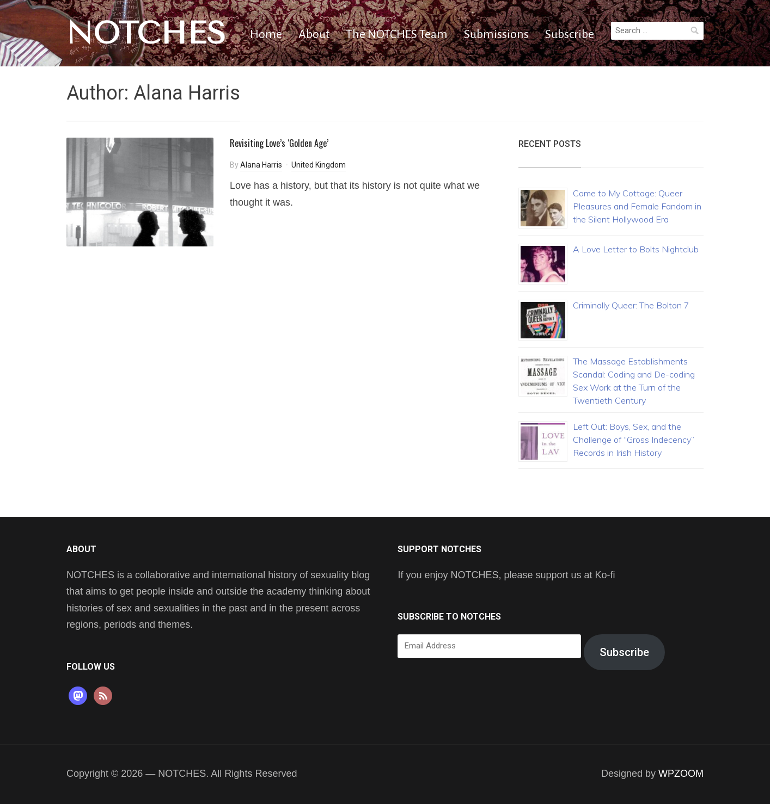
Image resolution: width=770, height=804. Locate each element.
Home (266, 34)
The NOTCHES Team (397, 34)
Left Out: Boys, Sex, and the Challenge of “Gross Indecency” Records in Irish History (633, 439)
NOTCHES (146, 33)
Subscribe (569, 34)
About (313, 34)
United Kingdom (318, 164)
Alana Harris (261, 164)
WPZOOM (681, 773)
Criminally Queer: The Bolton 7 (631, 305)
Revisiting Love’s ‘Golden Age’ (279, 143)
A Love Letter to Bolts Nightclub (636, 249)
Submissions (496, 34)
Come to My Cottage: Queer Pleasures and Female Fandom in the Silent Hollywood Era (637, 206)
